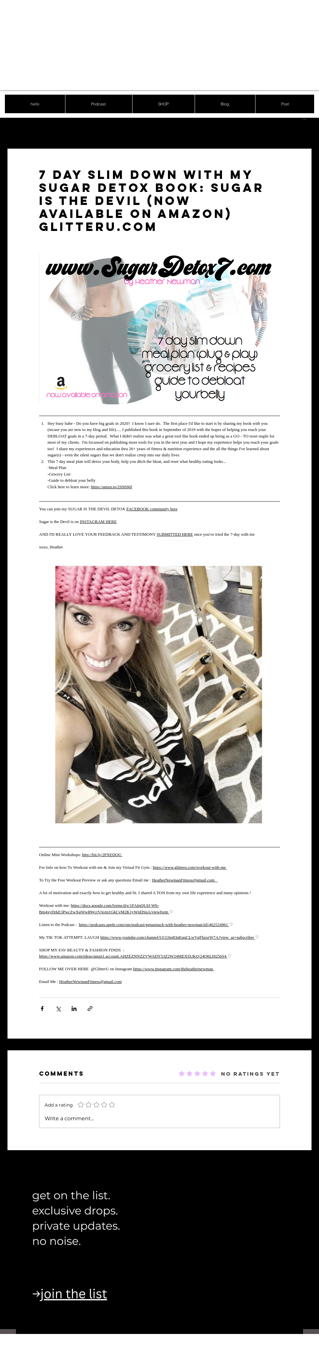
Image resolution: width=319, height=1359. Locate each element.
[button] (304, 117)
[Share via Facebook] (42, 1008)
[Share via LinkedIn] (74, 1008)
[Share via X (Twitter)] (58, 1008)
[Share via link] (90, 1008)
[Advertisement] (120, 45)
